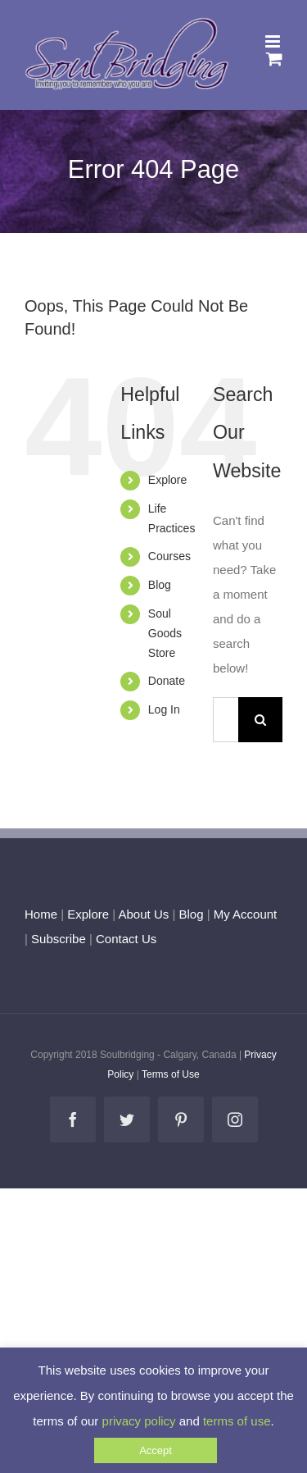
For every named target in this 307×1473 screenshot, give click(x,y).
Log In (164, 709)
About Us (144, 914)
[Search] (260, 719)
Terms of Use (171, 1074)
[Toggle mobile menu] (273, 41)
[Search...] (225, 719)
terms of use (237, 1421)
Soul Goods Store (165, 633)
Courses (169, 556)
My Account (246, 914)
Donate (166, 680)
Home (41, 914)
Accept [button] (155, 1450)
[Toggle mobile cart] (274, 58)
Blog (159, 584)
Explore (167, 479)
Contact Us (124, 939)
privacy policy (139, 1421)
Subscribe (58, 939)
